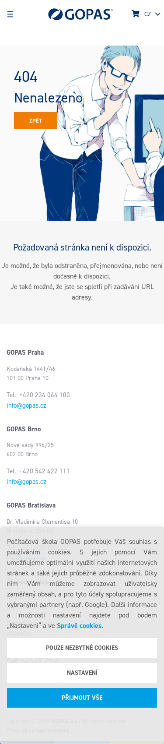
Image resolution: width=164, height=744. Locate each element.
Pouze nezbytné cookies (82, 648)
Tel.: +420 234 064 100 (38, 395)
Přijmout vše (82, 698)
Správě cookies (79, 625)
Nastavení (82, 673)
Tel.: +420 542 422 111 (38, 471)
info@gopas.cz (26, 405)
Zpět (35, 120)
